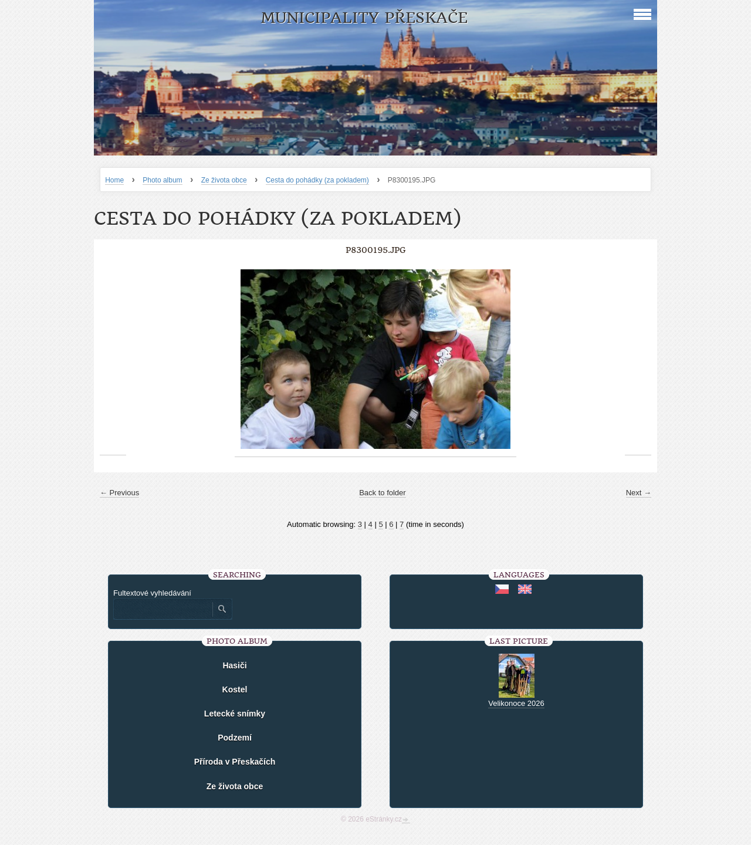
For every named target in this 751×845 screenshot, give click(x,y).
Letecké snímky (234, 713)
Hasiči (234, 665)
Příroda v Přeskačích (235, 761)
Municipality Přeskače (364, 18)
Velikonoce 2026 (516, 703)
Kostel (235, 689)
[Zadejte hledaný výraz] (162, 609)
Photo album (162, 180)
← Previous (119, 492)
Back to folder (382, 492)
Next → (638, 492)
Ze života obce (224, 180)
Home (114, 180)
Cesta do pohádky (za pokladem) (317, 180)
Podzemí (235, 737)
